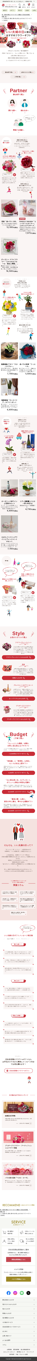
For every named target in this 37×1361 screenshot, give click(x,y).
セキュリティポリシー (9, 1352)
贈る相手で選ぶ (9, 72)
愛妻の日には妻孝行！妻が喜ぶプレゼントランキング (18, 913)
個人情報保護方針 (25, 1349)
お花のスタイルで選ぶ (26, 72)
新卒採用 (11, 1354)
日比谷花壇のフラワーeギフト (19, 1070)
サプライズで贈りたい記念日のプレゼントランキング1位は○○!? (27, 893)
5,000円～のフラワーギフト (17, 772)
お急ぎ (27, 10)
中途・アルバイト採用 (22, 1354)
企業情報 (9, 1349)
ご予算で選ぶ (18, 76)
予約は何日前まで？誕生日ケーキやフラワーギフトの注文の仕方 (9, 907)
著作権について (21, 1352)
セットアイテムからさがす (17, 698)
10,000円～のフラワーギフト (17, 792)
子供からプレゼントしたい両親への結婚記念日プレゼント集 (27, 906)
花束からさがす (17, 678)
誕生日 (5, 10)
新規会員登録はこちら (18, 1259)
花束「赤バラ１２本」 (9, 221)
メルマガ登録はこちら (18, 1279)
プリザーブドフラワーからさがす (17, 719)
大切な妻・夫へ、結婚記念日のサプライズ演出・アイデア (9, 899)
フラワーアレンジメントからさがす (17, 657)
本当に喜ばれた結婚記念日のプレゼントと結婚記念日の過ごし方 (27, 900)
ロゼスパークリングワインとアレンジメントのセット (9, 539)
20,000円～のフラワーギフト (17, 811)
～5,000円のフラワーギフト (17, 754)
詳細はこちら (7, 174)
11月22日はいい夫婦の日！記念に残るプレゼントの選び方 (9, 893)
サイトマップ (30, 1352)
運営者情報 (16, 1349)
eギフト (12, 10)
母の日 (20, 10)
